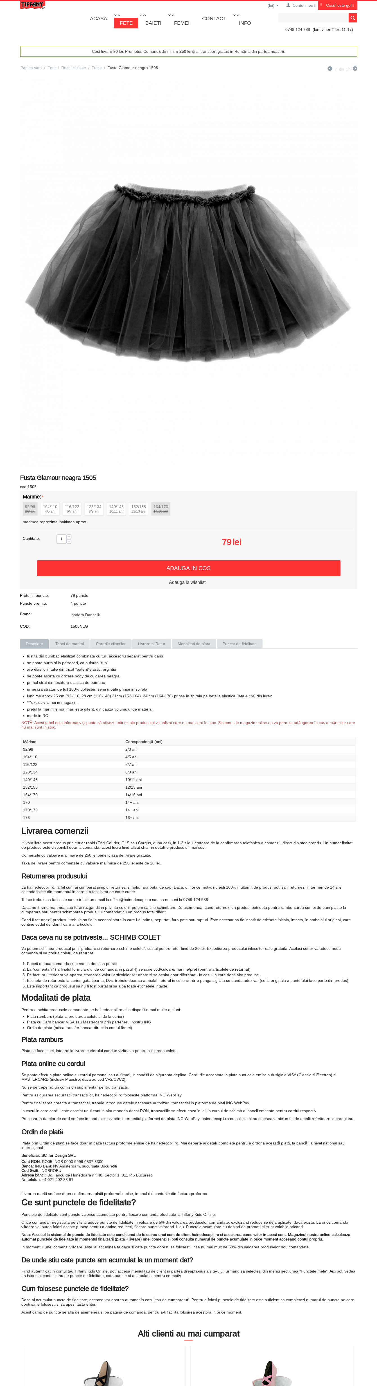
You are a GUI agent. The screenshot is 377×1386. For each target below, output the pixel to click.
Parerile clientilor (111, 643)
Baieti (153, 23)
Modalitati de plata (194, 643)
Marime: (32, 497)
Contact (214, 18)
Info (245, 23)
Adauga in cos (188, 568)
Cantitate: (31, 538)
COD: (25, 626)
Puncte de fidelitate (240, 643)
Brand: (26, 614)
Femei (181, 23)
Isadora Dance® (85, 615)
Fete (126, 23)
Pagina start (31, 67)
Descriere (34, 643)
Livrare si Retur (151, 643)
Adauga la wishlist (187, 582)
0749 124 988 (297, 29)
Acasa (98, 18)
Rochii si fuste (73, 67)
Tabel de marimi (69, 643)
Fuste (97, 67)
